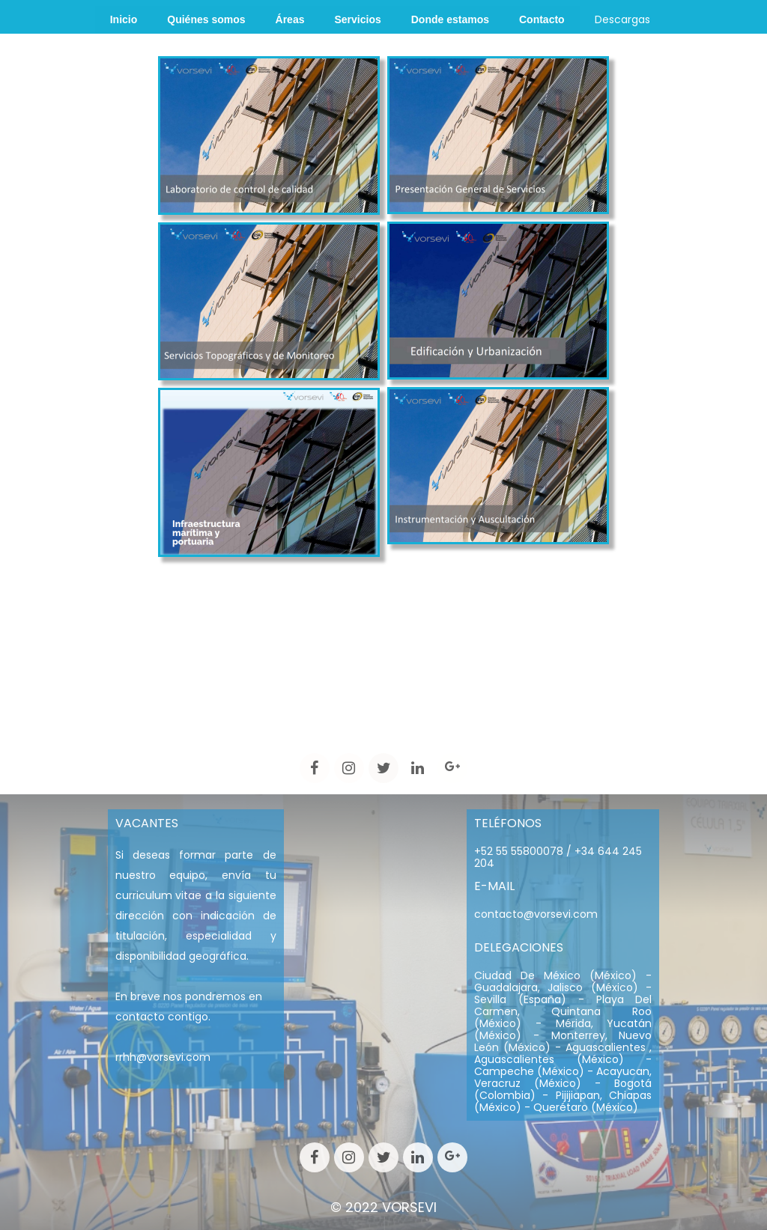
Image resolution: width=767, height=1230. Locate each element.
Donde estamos (450, 19)
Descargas (622, 19)
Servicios (357, 19)
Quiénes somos (206, 19)
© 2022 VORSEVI (383, 1207)
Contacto (542, 19)
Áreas (290, 19)
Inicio (124, 19)
